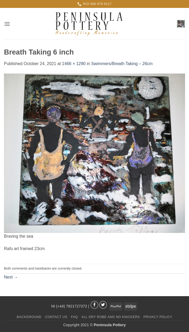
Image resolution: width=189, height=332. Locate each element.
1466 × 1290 (74, 63)
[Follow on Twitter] (103, 305)
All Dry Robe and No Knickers (111, 317)
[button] (7, 23)
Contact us (56, 317)
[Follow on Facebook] (94, 305)
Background (29, 317)
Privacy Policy (157, 317)
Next (11, 277)
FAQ (74, 317)
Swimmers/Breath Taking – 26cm (122, 63)
